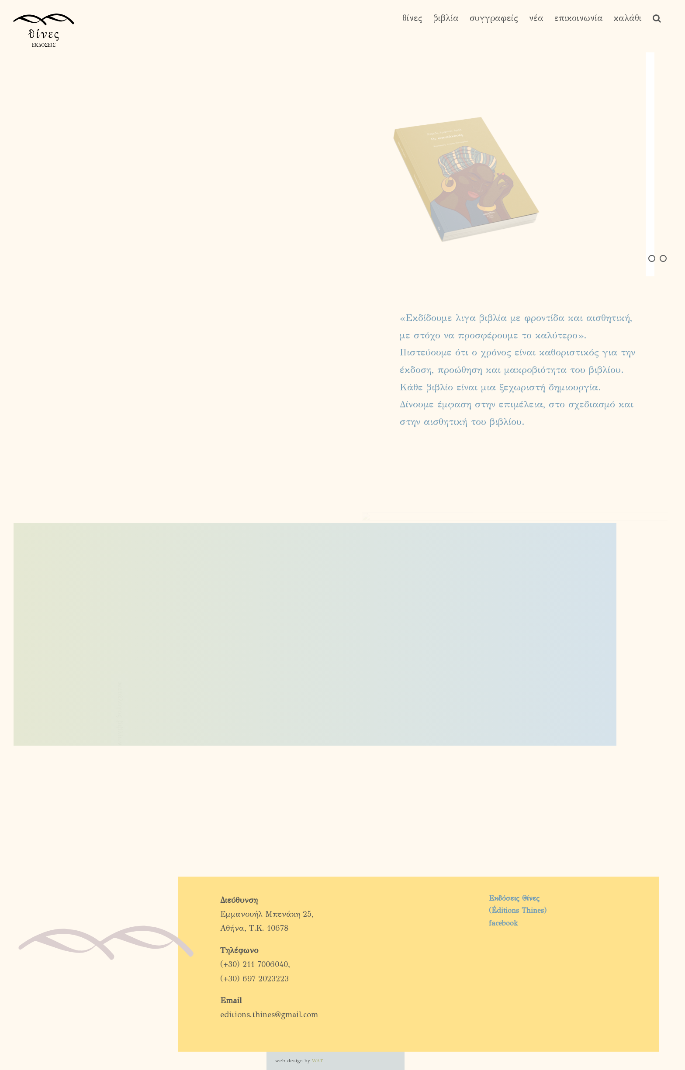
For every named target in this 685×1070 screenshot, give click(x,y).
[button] (657, 18)
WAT (317, 1060)
